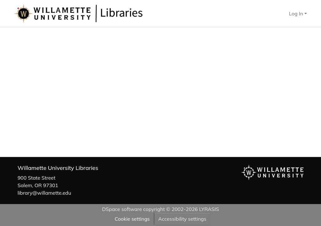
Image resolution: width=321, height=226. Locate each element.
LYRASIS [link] (209, 209)
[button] (99, 13)
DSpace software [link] (122, 209)
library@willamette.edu (44, 193)
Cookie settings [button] (132, 219)
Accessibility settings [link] (182, 219)
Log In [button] (296, 13)
